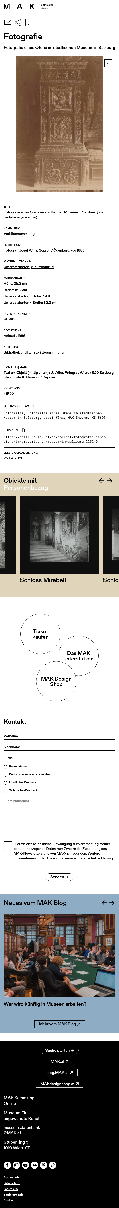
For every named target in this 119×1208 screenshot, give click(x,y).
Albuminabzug (42, 267)
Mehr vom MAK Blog (59, 1032)
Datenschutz (12, 1184)
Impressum (11, 1189)
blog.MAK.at (59, 1073)
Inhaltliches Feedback (22, 782)
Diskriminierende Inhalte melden (29, 774)
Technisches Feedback (23, 790)
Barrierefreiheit (13, 1195)
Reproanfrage (18, 766)
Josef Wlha (28, 250)
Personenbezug (26, 487)
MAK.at (59, 1062)
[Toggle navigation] (110, 6)
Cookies (9, 1200)
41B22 (9, 393)
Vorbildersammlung (19, 233)
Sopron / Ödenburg (54, 250)
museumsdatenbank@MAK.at (23, 1130)
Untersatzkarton (16, 267)
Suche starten (59, 1050)
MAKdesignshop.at (59, 1084)
